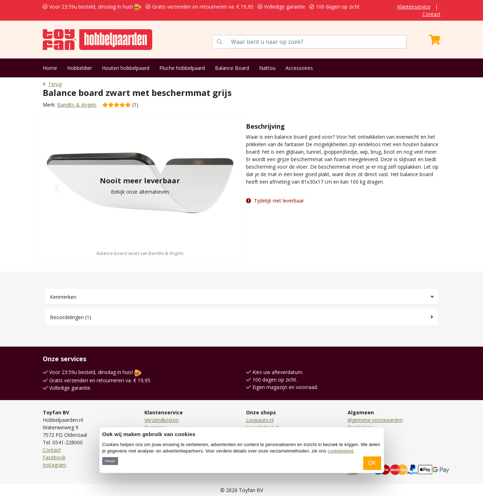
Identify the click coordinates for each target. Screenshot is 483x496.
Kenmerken (63, 296)
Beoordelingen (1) (70, 317)
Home (50, 68)
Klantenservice (414, 6)
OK (372, 463)
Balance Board (232, 68)
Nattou (267, 68)
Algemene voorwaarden (375, 419)
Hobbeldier (79, 68)
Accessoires (299, 68)
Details (110, 461)
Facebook (54, 457)
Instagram (54, 464)
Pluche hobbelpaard (182, 68)
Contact (431, 14)
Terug (52, 84)
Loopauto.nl (260, 419)
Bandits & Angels (77, 104)
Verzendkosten (161, 419)
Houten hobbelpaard (125, 68)
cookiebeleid (340, 451)
